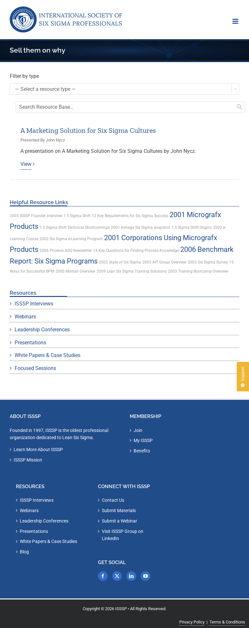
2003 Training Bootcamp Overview (198, 271)
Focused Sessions (35, 368)
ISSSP (121, 608)
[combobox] (124, 89)
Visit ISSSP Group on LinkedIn (122, 535)
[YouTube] (145, 576)
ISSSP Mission (28, 459)
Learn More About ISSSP (38, 449)
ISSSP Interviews (34, 304)
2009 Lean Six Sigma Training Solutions (132, 271)
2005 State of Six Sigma (120, 262)
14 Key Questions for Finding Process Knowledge (136, 250)
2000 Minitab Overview (75, 271)
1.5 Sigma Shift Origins (192, 227)
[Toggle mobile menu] (235, 21)
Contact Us (113, 500)
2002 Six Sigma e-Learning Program (71, 239)
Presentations (30, 342)
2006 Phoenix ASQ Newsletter (66, 250)
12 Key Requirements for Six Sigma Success (130, 216)
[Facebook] (103, 576)
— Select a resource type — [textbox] (45, 89)
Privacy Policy (192, 622)
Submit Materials (119, 510)
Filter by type (24, 76)
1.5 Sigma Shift (77, 216)
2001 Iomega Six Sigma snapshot (140, 227)
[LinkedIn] (131, 576)
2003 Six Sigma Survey (208, 262)
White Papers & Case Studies (47, 355)
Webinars (25, 317)
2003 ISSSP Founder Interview (36, 216)
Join (138, 430)
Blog (24, 551)
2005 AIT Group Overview (164, 262)
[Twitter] (117, 576)
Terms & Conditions (227, 622)
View (25, 164)
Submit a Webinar (119, 520)
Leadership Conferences (42, 329)
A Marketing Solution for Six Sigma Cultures (88, 130)
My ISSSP (143, 440)
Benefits (142, 450)
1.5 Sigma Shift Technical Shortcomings (75, 227)
